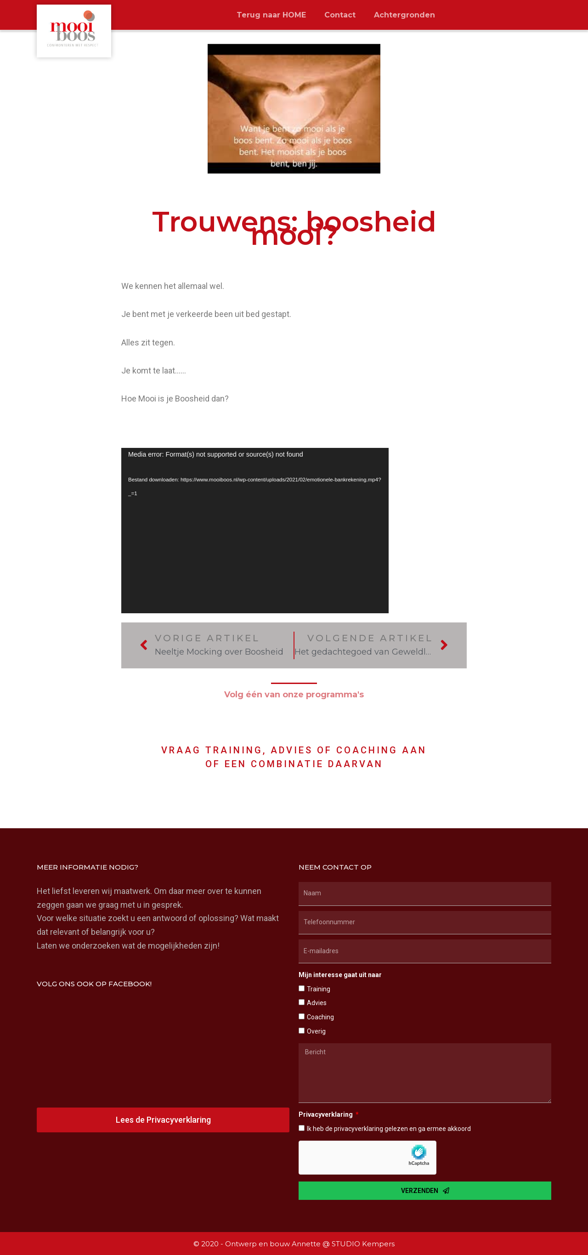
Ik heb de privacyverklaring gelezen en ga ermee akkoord (389, 1128)
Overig (316, 1031)
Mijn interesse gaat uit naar (340, 974)
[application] (255, 530)
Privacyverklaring (326, 1114)
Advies (317, 1002)
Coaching (320, 1017)
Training (318, 989)
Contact (340, 15)
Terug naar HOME (271, 15)
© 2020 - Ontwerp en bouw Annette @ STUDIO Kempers (294, 1243)
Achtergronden (404, 15)
